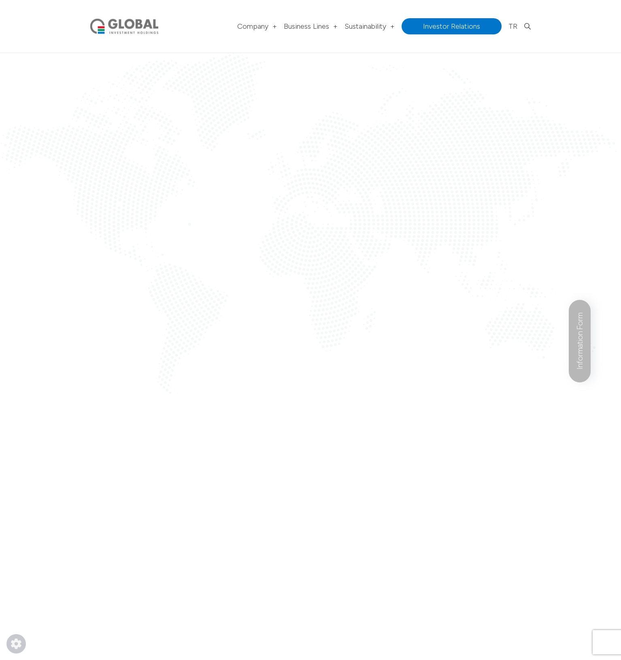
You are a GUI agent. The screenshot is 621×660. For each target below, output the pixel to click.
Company (257, 26)
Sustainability (370, 26)
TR (512, 26)
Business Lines (311, 26)
